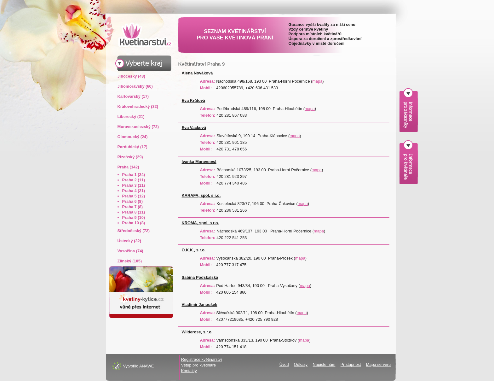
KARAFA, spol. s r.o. (201, 195)
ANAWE (146, 366)
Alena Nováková (197, 73)
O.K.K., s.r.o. (194, 250)
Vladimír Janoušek (199, 304)
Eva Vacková (194, 127)
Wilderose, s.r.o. (197, 332)
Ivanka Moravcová (199, 161)
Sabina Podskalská (200, 277)
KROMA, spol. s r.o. (200, 222)
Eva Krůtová (193, 100)
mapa (317, 81)
